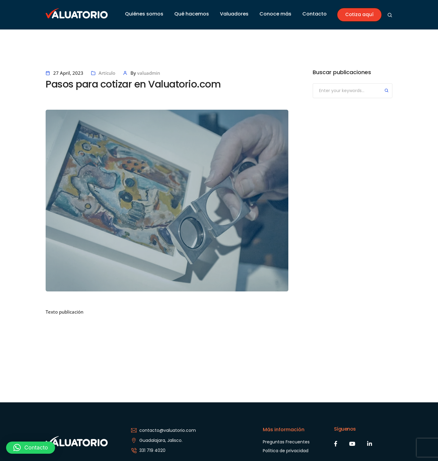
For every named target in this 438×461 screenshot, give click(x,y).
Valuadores (234, 13)
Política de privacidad (285, 451)
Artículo (107, 73)
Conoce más (275, 13)
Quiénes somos (144, 13)
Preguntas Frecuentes (286, 442)
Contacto (314, 13)
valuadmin (148, 73)
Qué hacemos (191, 13)
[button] (30, 448)
